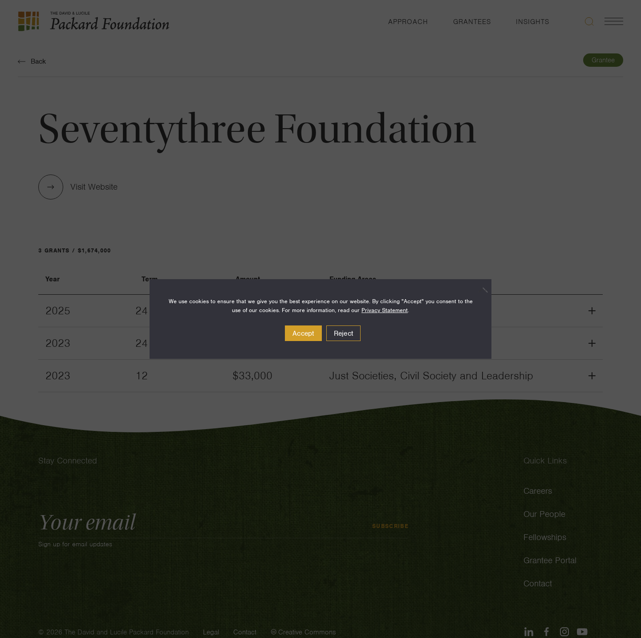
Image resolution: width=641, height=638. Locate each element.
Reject (343, 333)
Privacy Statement (384, 310)
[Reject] (480, 289)
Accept (303, 333)
